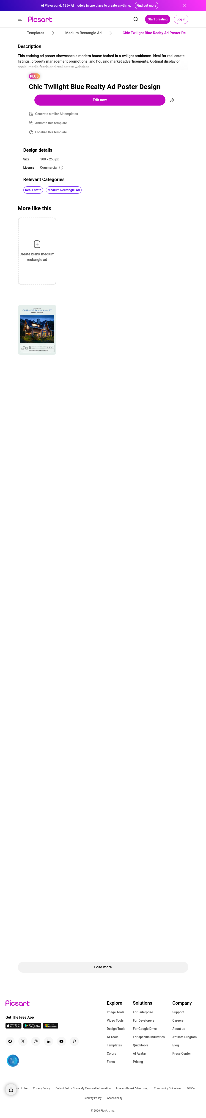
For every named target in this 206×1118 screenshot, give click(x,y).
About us (178, 1029)
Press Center (181, 1053)
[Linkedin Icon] (48, 1041)
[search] (135, 19)
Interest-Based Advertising (132, 1088)
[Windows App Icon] (50, 1027)
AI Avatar (139, 1053)
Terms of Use (19, 1088)
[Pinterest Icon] (74, 1041)
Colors (111, 1053)
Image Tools (115, 1012)
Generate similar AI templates (56, 114)
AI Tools (112, 1037)
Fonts (111, 1062)
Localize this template (51, 132)
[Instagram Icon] (35, 1041)
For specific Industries (149, 1037)
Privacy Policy (41, 1088)
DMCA (191, 1088)
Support (178, 1012)
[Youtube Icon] (61, 1041)
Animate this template (51, 123)
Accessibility (114, 1098)
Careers (178, 1020)
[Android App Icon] (32, 1027)
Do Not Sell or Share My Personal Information (83, 1088)
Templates (114, 1045)
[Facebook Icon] (10, 1041)
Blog (175, 1045)
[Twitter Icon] (22, 1041)
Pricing (138, 1062)
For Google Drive (145, 1029)
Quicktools (140, 1045)
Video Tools (115, 1020)
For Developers (143, 1020)
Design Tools (116, 1029)
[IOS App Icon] (13, 1027)
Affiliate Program (184, 1037)
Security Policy (93, 1098)
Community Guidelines (167, 1088)
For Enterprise (143, 1012)
